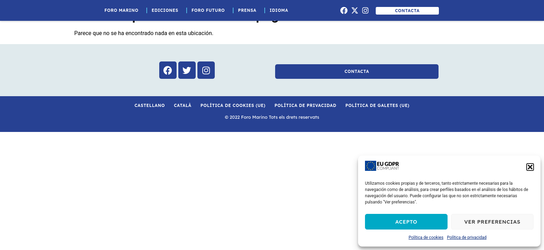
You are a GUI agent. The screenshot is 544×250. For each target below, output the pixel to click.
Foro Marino (123, 10)
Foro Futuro (210, 10)
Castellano (150, 105)
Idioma (281, 10)
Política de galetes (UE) (378, 105)
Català (183, 105)
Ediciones (167, 10)
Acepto (406, 221)
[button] (530, 167)
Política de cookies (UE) (233, 105)
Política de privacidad (466, 237)
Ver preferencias (492, 221)
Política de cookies (426, 237)
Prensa (249, 10)
